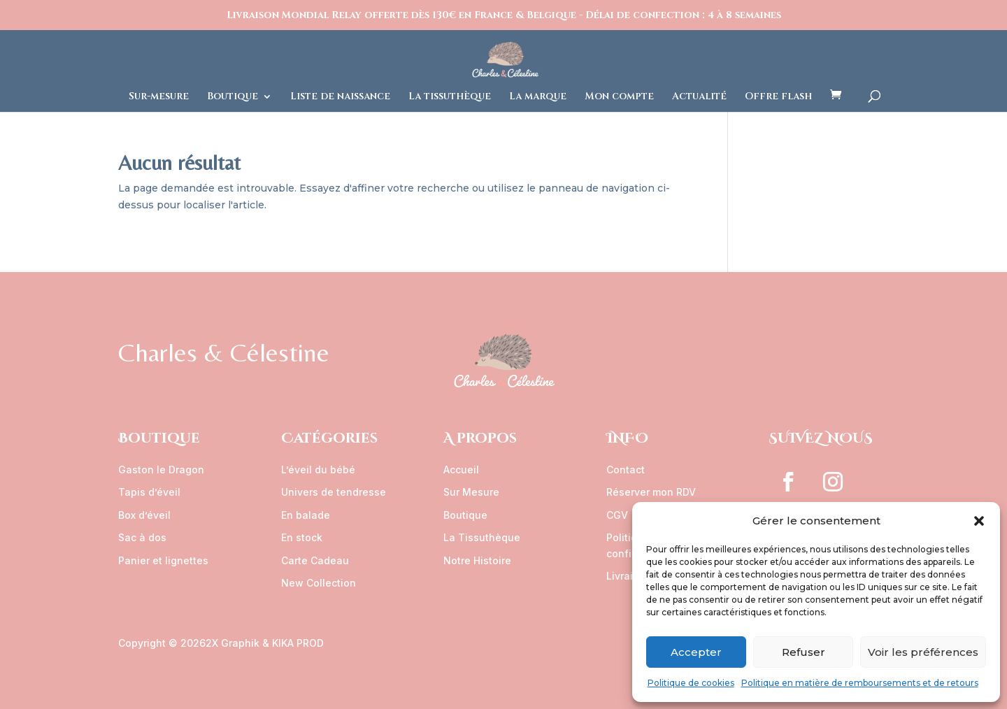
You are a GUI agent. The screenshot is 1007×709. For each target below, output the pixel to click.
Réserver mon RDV (651, 492)
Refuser (803, 652)
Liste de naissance (340, 97)
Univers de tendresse (333, 492)
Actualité (699, 97)
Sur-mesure (159, 97)
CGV (617, 515)
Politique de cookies (691, 683)
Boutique (232, 97)
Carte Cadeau (315, 560)
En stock (301, 537)
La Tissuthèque (481, 537)
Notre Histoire (477, 560)
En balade (305, 515)
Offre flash (778, 97)
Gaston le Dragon (161, 469)
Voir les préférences (923, 652)
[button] (979, 521)
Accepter (696, 652)
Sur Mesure (471, 492)
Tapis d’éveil (149, 492)
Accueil (461, 469)
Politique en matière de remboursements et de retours (859, 683)
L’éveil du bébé (318, 469)
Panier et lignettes (163, 560)
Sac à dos (142, 537)
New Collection (318, 583)
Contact (625, 469)
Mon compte (619, 97)
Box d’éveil (144, 515)
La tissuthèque (449, 97)
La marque (537, 97)
